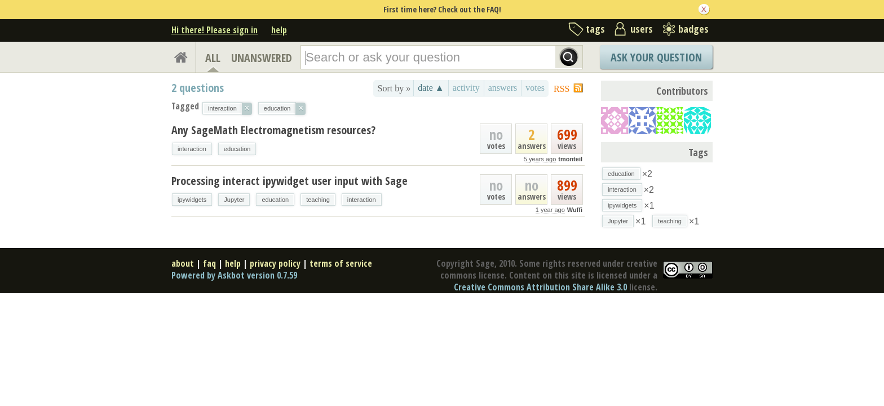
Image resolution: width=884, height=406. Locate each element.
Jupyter (234, 199)
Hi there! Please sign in (214, 30)
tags (595, 29)
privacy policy (275, 263)
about (182, 263)
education (237, 148)
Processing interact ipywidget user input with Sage (289, 180)
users (641, 29)
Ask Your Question (656, 57)
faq (209, 263)
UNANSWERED (261, 57)
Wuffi (574, 209)
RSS (561, 89)
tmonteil (570, 159)
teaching (318, 199)
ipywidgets (192, 199)
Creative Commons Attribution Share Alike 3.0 (540, 287)
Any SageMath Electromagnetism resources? (273, 130)
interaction (192, 148)
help (279, 30)
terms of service (341, 263)
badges (693, 29)
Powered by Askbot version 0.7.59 (234, 275)
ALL (212, 57)
